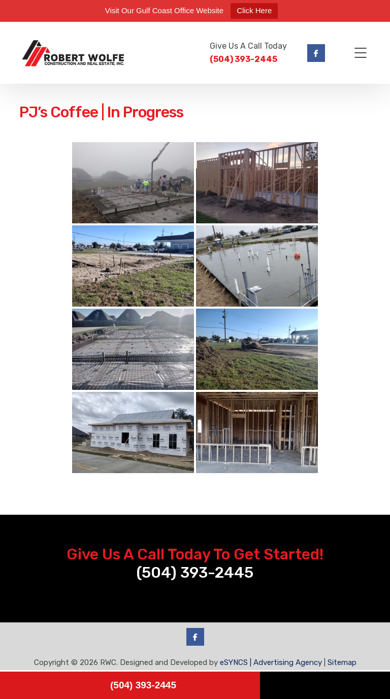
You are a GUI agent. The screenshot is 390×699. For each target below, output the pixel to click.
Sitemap (342, 662)
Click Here (254, 10)
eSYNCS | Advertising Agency (271, 662)
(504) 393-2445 (243, 59)
